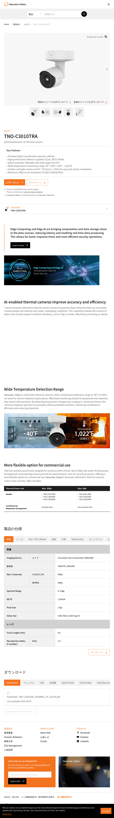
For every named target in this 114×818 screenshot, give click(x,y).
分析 (64, 539)
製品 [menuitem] (31, 14)
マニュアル (28, 682)
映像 (9, 539)
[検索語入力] (62, 14)
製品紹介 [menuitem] (16, 24)
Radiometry (77, 539)
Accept (106, 811)
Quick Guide (68, 682)
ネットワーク (95, 539)
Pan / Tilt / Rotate (37, 539)
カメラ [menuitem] (27, 24)
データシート (37, 182)
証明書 (53, 682)
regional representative (33, 192)
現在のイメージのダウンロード (55, 102)
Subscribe (17, 781)
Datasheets (12, 682)
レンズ (20, 539)
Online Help (85, 682)
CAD (42, 682)
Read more (7, 814)
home (6, 24)
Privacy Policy (40, 765)
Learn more (20, 245)
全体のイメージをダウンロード (90, 102)
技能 (54, 539)
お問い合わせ (14, 182)
